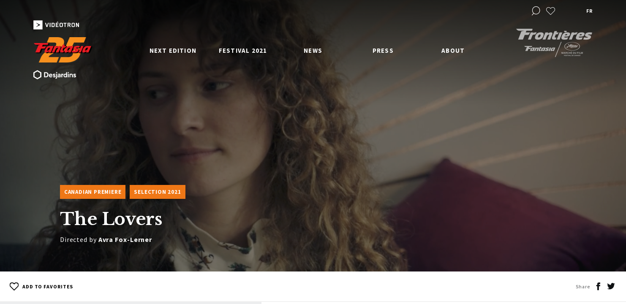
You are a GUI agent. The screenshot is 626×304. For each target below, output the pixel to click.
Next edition (173, 50)
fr (589, 11)
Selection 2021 (157, 191)
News (313, 50)
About (453, 50)
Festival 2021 (243, 50)
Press (383, 50)
